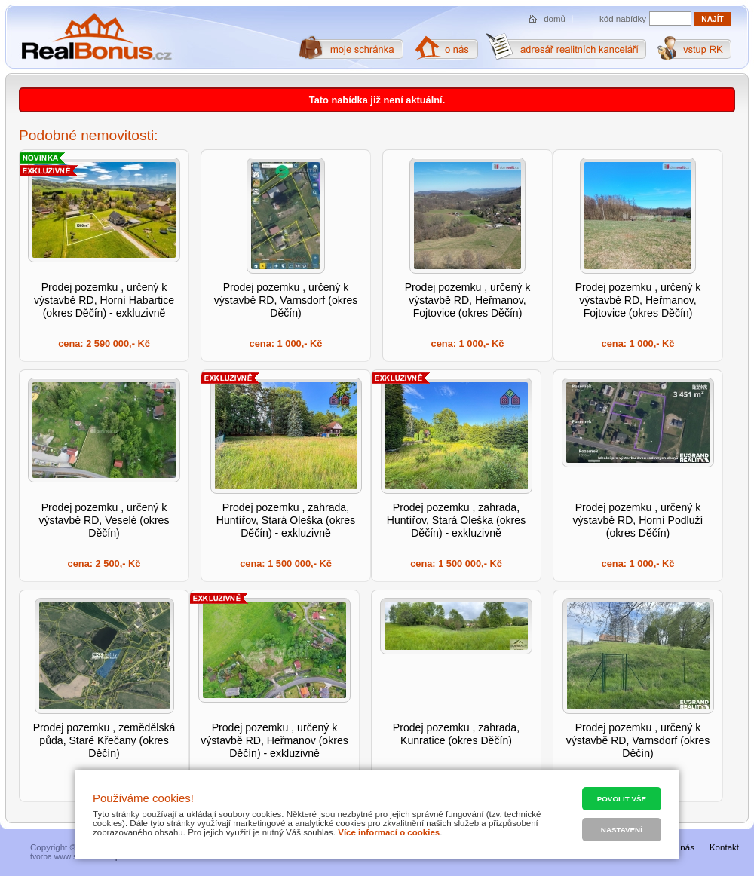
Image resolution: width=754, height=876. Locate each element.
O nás (682, 847)
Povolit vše (621, 799)
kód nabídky (622, 18)
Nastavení (621, 829)
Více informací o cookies (389, 832)
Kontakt (724, 847)
